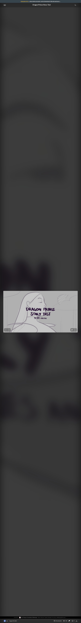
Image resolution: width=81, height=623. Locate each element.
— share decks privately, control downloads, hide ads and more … (40, 1)
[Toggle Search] (75, 5)
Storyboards (58, 620)
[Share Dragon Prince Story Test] (69, 621)
